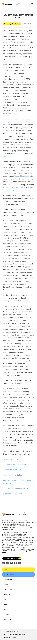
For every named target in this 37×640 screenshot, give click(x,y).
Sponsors (7, 604)
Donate (6, 614)
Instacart (6, 125)
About (6, 584)
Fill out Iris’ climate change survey (16, 488)
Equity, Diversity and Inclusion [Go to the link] (14, 635)
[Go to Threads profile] (19, 563)
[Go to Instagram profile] (7, 563)
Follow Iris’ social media (12, 459)
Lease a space (9, 575)
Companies (8, 589)
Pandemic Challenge (14, 188)
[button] (32, 4)
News (5, 599)
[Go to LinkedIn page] (3, 563)
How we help (8, 579)
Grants (6, 609)
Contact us (7, 619)
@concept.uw (8, 440)
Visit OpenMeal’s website (12, 494)
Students (7, 594)
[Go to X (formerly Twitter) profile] (11, 563)
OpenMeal (27, 39)
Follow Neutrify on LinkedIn (13, 475)
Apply (5, 570)
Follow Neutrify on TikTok (12, 470)
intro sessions (26, 170)
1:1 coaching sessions (22, 176)
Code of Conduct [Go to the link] (10, 637)
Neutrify (9, 42)
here (5, 156)
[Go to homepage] (11, 4)
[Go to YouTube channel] (15, 563)
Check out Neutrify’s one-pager (15, 464)
